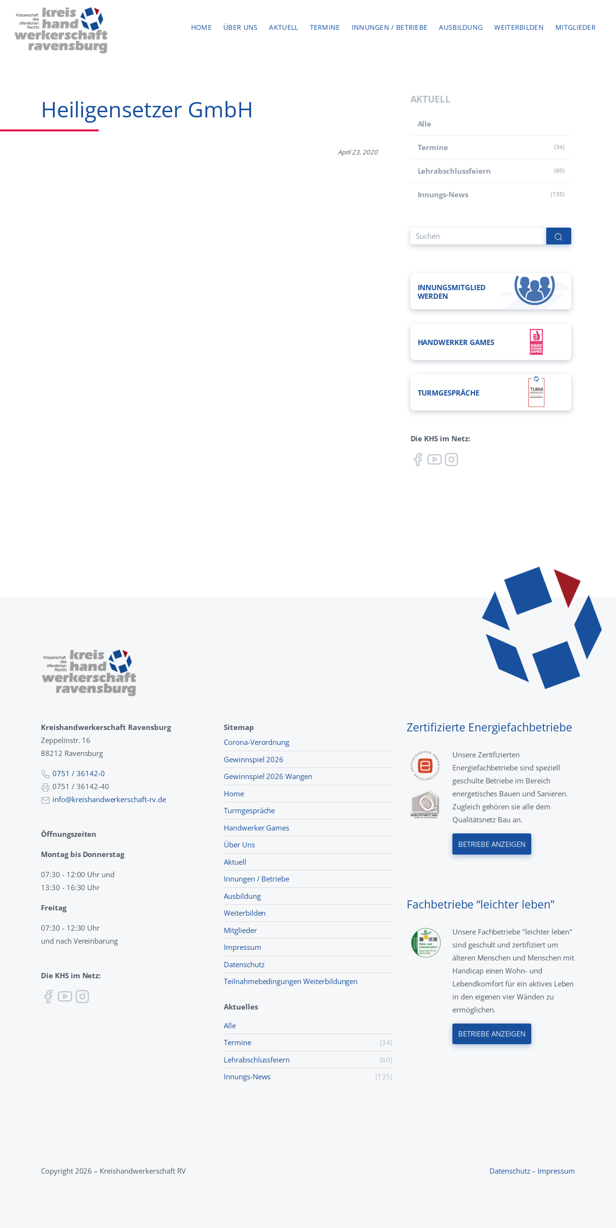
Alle (425, 123)
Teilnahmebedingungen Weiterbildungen (291, 981)
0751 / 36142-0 (78, 773)
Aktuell (283, 27)
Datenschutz (244, 964)
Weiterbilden (519, 27)
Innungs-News (443, 194)
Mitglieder (576, 27)
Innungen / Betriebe (390, 27)
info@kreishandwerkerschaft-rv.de (109, 799)
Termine (325, 27)
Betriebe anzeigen (492, 844)
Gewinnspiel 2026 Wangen (268, 776)
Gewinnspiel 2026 (253, 759)
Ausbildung (460, 27)
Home (201, 27)
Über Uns (239, 844)
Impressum (242, 947)
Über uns (240, 27)
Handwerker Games (256, 827)
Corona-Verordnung (256, 742)
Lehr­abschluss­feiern (454, 171)
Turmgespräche (249, 810)
